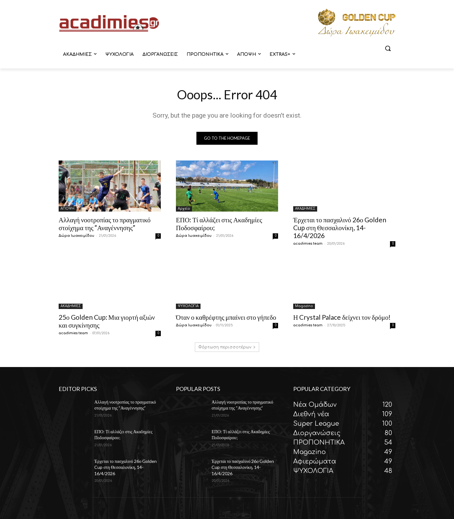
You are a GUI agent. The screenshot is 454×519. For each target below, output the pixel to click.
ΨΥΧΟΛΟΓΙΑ (188, 306)
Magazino (304, 306)
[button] (387, 48)
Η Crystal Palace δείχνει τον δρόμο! (342, 317)
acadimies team (308, 244)
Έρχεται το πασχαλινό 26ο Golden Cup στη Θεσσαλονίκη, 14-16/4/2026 (339, 227)
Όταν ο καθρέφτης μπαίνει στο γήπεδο (226, 317)
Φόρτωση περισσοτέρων (227, 347)
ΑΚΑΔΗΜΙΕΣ (305, 208)
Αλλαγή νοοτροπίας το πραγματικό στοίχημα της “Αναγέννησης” (105, 223)
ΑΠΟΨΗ (67, 208)
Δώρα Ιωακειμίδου (76, 236)
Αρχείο (184, 208)
